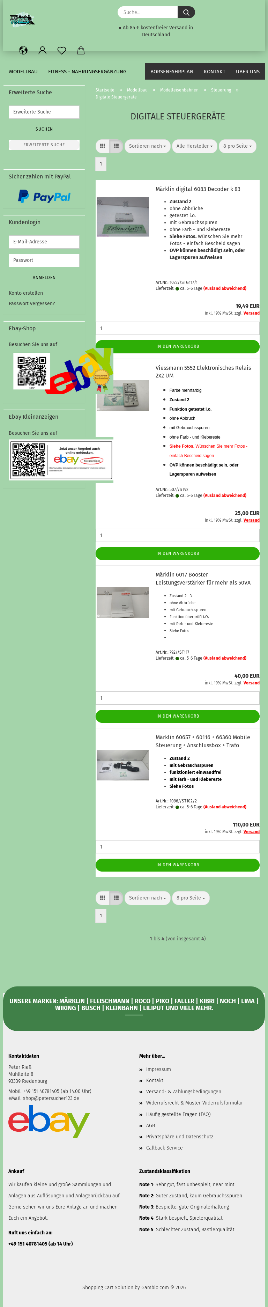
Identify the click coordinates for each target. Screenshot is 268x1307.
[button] (23, 50)
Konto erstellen (26, 293)
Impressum (158, 1069)
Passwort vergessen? (32, 304)
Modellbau (23, 71)
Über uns (248, 71)
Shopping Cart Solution (107, 1288)
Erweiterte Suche (44, 144)
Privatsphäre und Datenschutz (179, 1137)
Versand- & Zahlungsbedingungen (183, 1092)
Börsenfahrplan (171, 71)
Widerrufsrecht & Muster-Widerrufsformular (194, 1103)
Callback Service (164, 1148)
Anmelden (44, 277)
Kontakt (214, 71)
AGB (150, 1126)
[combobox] (148, 146)
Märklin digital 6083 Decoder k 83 (198, 189)
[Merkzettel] (61, 50)
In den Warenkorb (177, 346)
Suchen (44, 129)
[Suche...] (186, 12)
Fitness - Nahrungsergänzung (87, 71)
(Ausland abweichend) (224, 288)
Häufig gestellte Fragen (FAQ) (178, 1114)
